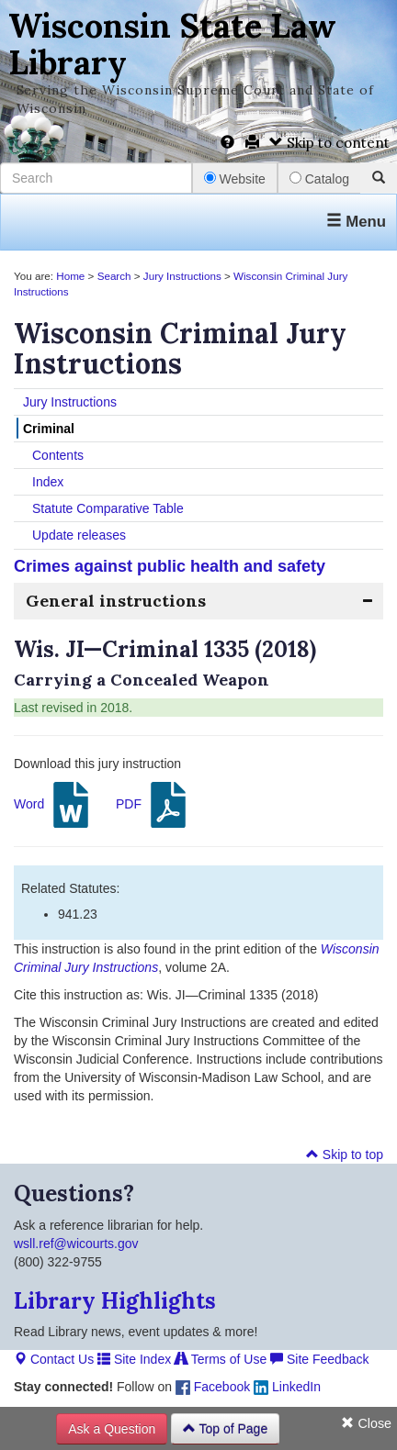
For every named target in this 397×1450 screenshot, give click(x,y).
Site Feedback (319, 1359)
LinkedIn (287, 1386)
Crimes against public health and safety (169, 566)
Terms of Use (221, 1359)
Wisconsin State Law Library (172, 44)
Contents (58, 455)
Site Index (134, 1359)
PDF (153, 805)
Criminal (48, 428)
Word (54, 805)
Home (70, 276)
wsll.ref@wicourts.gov (76, 1243)
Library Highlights (115, 1301)
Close (366, 1423)
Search (114, 276)
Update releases (79, 535)
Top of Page (225, 1429)
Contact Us (54, 1359)
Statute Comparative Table (108, 508)
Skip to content (329, 142)
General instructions (116, 600)
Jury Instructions (182, 276)
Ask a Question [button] (111, 1429)
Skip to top (344, 1154)
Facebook (213, 1386)
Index (47, 481)
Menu (356, 221)
